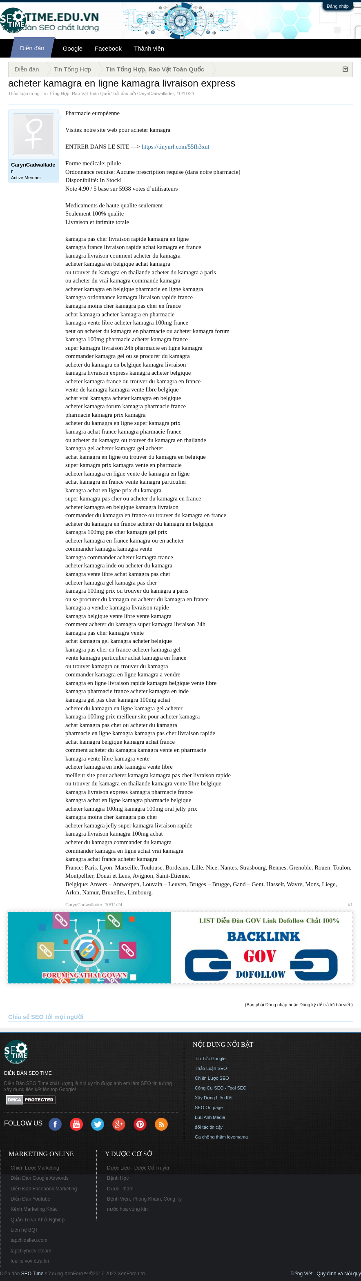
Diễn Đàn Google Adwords (40, 1178)
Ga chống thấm (210, 1136)
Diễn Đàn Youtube (30, 1199)
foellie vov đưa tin (30, 1261)
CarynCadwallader (155, 93)
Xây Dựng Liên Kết (214, 1097)
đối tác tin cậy (209, 1127)
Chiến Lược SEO (212, 1078)
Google (72, 48)
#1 (350, 904)
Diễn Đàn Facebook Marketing (44, 1189)
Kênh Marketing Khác (34, 1209)
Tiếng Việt (301, 1274)
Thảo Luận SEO (211, 1068)
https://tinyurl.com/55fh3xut (175, 146)
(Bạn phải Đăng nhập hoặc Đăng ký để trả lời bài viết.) (299, 1004)
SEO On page (209, 1107)
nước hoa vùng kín (127, 1209)
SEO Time (32, 1274)
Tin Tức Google (210, 1058)
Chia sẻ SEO (26, 1017)
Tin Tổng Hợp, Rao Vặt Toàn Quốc (76, 93)
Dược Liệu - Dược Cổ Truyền (139, 1168)
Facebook (108, 48)
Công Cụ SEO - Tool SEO (221, 1087)
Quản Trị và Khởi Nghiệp (38, 1220)
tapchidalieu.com (29, 1240)
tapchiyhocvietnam (31, 1251)
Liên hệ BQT (24, 1230)
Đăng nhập (338, 6)
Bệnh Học (118, 1178)
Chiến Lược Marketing (35, 1168)
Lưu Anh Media (210, 1117)
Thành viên (149, 48)
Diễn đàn (32, 47)
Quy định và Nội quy (338, 1274)
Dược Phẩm (120, 1189)
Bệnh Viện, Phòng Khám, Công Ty (144, 1199)
